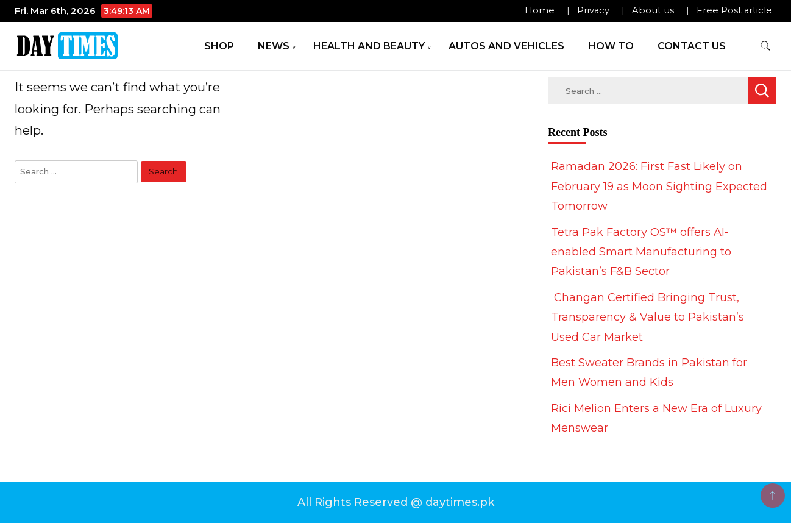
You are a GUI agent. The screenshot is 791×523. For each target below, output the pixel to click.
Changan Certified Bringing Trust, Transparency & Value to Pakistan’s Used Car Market (647, 317)
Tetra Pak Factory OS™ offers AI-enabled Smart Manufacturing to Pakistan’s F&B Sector (641, 252)
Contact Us (692, 46)
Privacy (593, 10)
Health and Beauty (369, 46)
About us (653, 10)
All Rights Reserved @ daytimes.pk (395, 502)
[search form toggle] (765, 46)
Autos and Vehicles (506, 46)
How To (611, 46)
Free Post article (734, 10)
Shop (219, 46)
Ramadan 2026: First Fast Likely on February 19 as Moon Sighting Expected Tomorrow (659, 186)
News (273, 46)
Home (540, 10)
